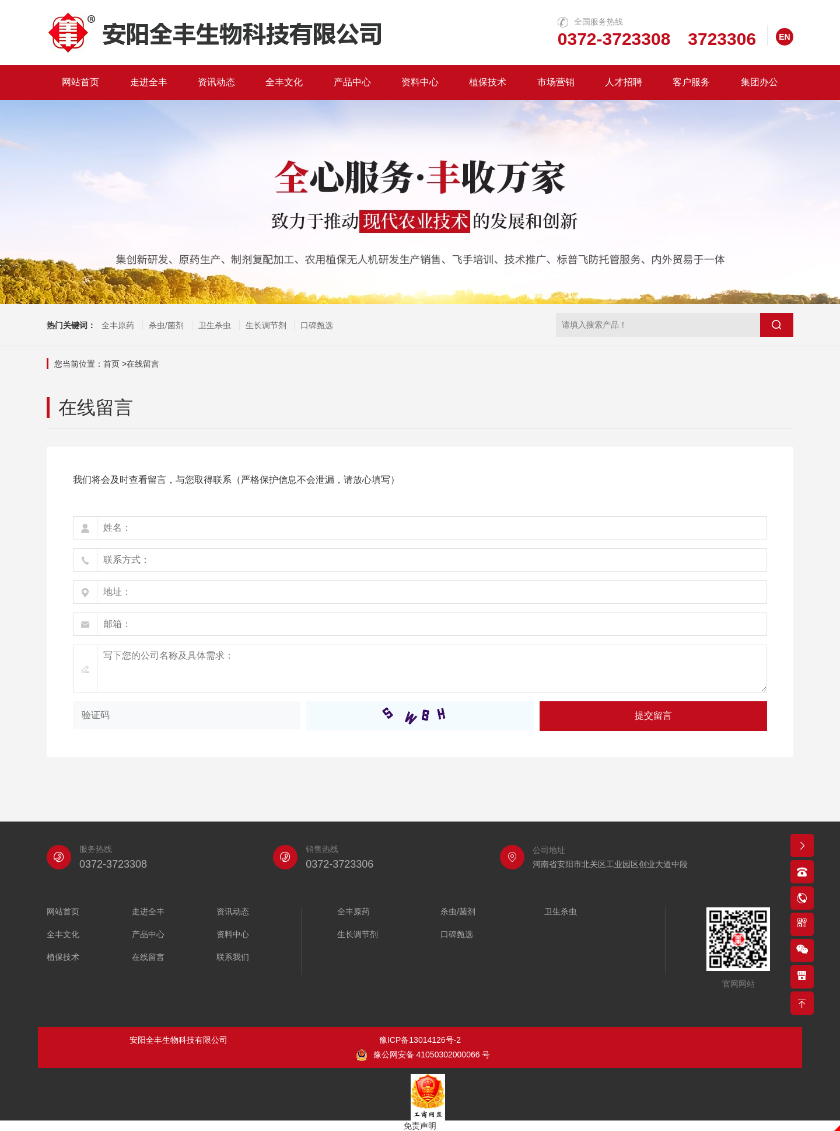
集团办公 (759, 82)
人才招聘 (623, 82)
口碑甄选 (316, 325)
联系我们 (232, 957)
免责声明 (420, 1125)
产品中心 (352, 82)
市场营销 (556, 82)
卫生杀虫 (214, 325)
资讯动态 (216, 82)
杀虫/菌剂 (166, 325)
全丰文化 (284, 82)
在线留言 (143, 363)
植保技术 (487, 82)
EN (784, 36)
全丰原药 (118, 325)
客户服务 (691, 82)
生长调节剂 (266, 325)
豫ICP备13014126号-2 (420, 1040)
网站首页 (80, 82)
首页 (111, 363)
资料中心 (420, 82)
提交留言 (653, 716)
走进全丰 (148, 82)
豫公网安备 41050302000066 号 (423, 1055)
